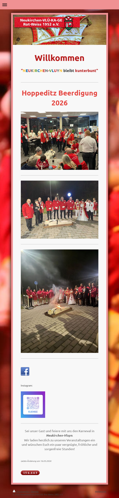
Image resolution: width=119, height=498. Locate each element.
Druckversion (21, 491)
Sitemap (34, 491)
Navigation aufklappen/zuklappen (59, 4)
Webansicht (100, 491)
